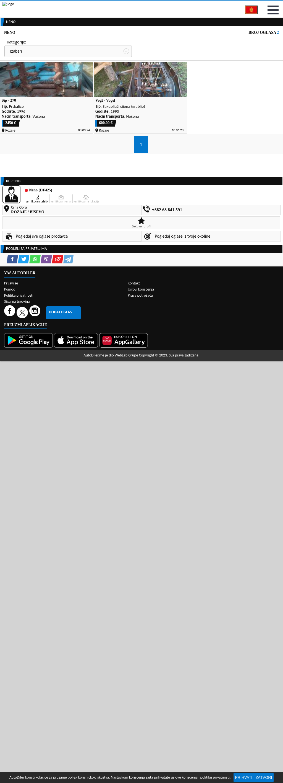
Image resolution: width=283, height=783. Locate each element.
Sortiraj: (146, 91)
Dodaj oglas (60, 665)
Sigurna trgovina (17, 654)
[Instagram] (35, 665)
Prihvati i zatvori (253, 777)
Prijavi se (270, 5)
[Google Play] (29, 693)
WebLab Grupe (126, 708)
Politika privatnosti (18, 648)
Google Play (110, 5)
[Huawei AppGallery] (124, 693)
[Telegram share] (68, 446)
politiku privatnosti (215, 777)
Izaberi (16, 80)
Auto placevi (91, 42)
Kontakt (242, 5)
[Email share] (57, 446)
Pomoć (9, 642)
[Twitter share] (23, 446)
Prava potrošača (140, 648)
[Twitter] (23, 665)
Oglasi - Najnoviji (159, 100)
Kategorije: (16, 71)
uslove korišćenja (184, 777)
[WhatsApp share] (35, 446)
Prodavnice (59, 42)
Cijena (145, 71)
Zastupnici (122, 42)
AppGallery (180, 5)
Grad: (11, 91)
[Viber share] (46, 446)
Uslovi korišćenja (141, 642)
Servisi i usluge (189, 42)
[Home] (5, 42)
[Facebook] (10, 665)
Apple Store (146, 5)
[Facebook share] (12, 446)
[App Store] (76, 693)
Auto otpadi (153, 42)
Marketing (213, 5)
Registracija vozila (231, 42)
